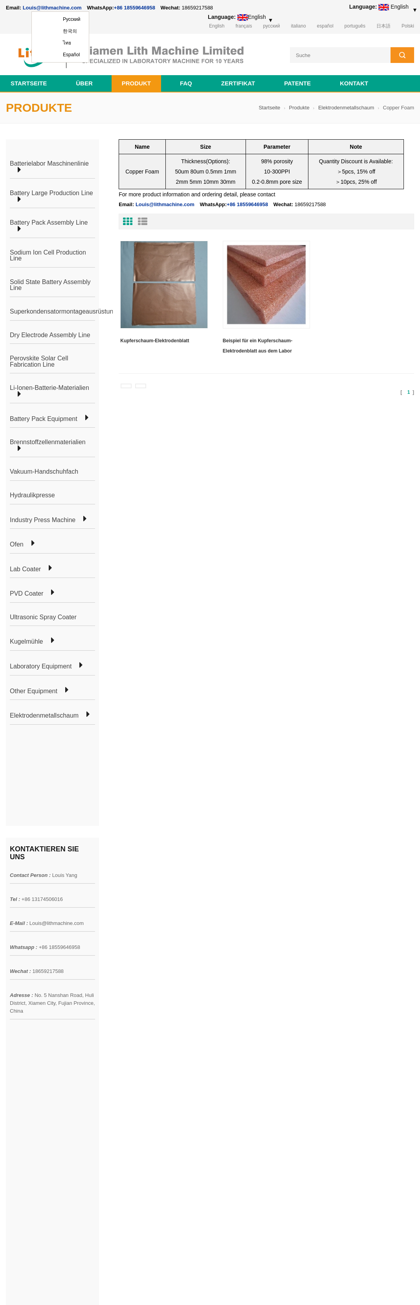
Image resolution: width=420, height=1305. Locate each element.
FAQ (186, 83)
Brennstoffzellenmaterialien (48, 442)
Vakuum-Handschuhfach (44, 472)
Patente (297, 83)
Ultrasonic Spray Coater (43, 617)
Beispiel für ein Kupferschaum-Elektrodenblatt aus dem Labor (257, 346)
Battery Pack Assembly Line (49, 223)
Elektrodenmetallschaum (346, 108)
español (325, 26)
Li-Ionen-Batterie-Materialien (49, 388)
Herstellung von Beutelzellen (122, 1028)
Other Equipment (33, 691)
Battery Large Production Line (51, 193)
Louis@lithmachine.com (56, 827)
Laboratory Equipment (41, 666)
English (216, 26)
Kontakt (354, 83)
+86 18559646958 (134, 8)
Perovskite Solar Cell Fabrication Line (39, 361)
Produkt (136, 83)
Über (84, 83)
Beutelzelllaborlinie (111, 1042)
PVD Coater (26, 594)
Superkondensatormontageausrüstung (63, 311)
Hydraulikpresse (32, 495)
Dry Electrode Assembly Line (50, 335)
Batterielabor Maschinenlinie (49, 164)
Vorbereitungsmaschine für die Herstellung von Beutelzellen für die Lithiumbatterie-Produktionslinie (245, 1176)
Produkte (299, 108)
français (243, 26)
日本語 (383, 26)
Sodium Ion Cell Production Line (48, 255)
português (355, 26)
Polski (408, 26)
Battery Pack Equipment (43, 419)
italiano (298, 26)
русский (271, 26)
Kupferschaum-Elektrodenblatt (154, 340)
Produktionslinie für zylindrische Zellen (134, 1056)
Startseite (29, 83)
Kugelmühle (26, 642)
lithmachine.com (181, 1289)
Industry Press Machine (42, 520)
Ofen (17, 544)
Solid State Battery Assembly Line (50, 285)
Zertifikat (238, 83)
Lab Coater (25, 569)
